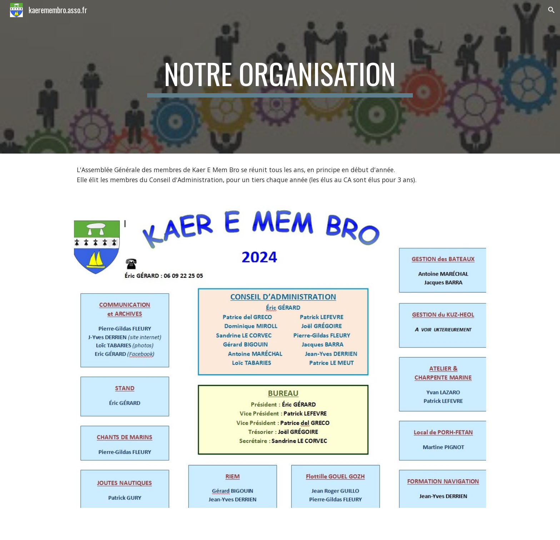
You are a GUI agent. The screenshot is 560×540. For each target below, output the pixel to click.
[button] (551, 10)
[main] (280, 76)
